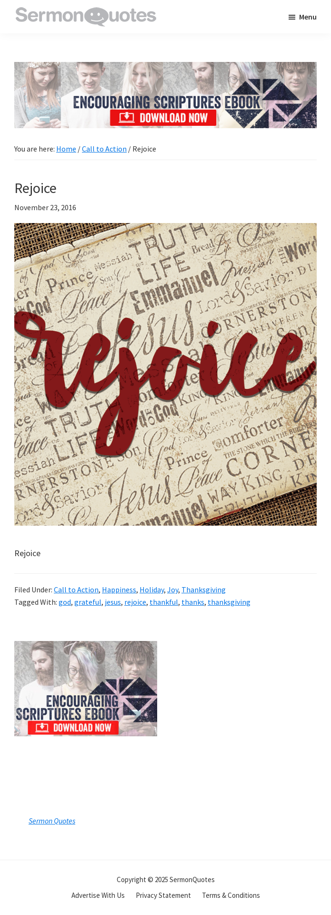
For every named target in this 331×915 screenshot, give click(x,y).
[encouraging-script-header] (165, 68)
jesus (113, 602)
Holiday (152, 589)
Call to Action (76, 589)
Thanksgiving (203, 589)
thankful (164, 602)
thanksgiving (229, 602)
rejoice (135, 602)
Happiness (119, 589)
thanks (192, 602)
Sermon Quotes (52, 820)
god (65, 602)
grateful (87, 602)
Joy (172, 589)
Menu (308, 16)
